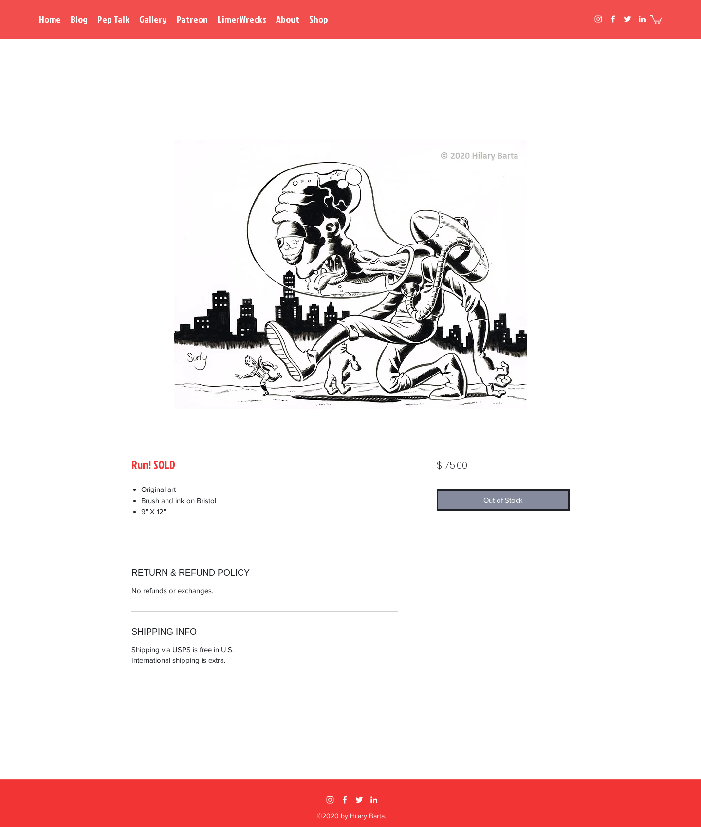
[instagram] (598, 19)
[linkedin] (642, 19)
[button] (656, 19)
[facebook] (613, 19)
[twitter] (627, 19)
